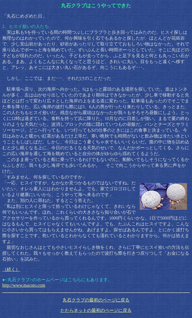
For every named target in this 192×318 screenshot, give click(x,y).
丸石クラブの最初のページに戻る (96, 300)
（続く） (11, 269)
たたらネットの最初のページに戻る (96, 310)
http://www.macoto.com (23, 285)
